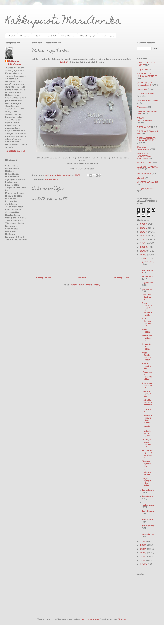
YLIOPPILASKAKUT (147, 182)
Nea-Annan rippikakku (146, 322)
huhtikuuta (148, 511)
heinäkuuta (148, 490)
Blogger (122, 619)
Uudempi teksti (43, 277)
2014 (143, 549)
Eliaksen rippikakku (146, 463)
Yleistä (140, 178)
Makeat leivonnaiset (147, 100)
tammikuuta (148, 534)
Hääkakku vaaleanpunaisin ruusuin (147, 406)
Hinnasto (24, 36)
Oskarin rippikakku (146, 393)
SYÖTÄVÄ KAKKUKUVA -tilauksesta (145, 155)
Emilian (64, 62)
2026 (144, 224)
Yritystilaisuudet (145, 189)
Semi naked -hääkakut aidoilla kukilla (147, 309)
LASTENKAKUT (145, 93)
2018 (143, 254)
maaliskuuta (148, 519)
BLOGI (11, 36)
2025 (144, 228)
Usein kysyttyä (87, 36)
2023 (144, 235)
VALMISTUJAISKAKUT (147, 168)
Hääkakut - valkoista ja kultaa (146, 431)
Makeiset (142, 107)
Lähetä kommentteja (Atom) (85, 284)
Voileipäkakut (144, 173)
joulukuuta (148, 262)
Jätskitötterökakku (147, 296)
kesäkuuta (147, 496)
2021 (143, 243)
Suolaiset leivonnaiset (143, 148)
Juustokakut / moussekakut (144, 83)
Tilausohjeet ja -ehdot (45, 36)
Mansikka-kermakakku (147, 375)
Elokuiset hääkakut (147, 337)
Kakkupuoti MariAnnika (63, 21)
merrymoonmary (90, 619)
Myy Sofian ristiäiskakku (146, 356)
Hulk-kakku (146, 330)
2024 (144, 232)
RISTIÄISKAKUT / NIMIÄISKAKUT (146, 139)
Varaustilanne (68, 36)
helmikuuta (148, 525)
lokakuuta (147, 276)
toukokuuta (148, 505)
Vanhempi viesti (121, 277)
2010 (144, 564)
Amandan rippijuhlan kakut (147, 419)
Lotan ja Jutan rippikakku (146, 443)
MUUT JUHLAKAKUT (144, 119)
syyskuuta (147, 282)
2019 (143, 251)
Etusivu (82, 277)
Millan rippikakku (146, 365)
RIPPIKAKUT (51, 179)
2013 (143, 553)
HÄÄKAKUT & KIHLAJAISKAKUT (147, 74)
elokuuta (147, 289)
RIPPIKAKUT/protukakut (147, 132)
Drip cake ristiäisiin (147, 385)
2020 (144, 247)
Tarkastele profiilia (15, 151)
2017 (143, 258)
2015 (143, 545)
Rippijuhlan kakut (146, 346)
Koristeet (142, 89)
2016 (143, 541)
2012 (143, 556)
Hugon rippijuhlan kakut (146, 482)
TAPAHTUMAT (145, 162)
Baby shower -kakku (147, 472)
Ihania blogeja (107, 36)
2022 (144, 239)
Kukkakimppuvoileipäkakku (147, 454)
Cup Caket (142, 69)
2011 (143, 560)
